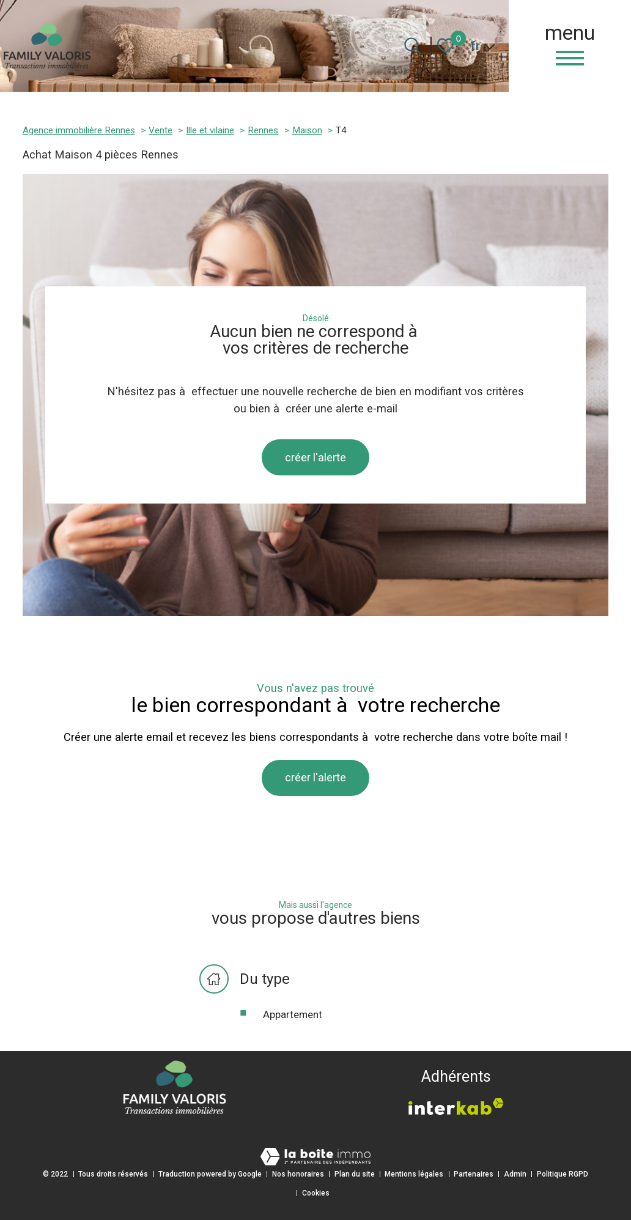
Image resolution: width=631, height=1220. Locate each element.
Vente (160, 130)
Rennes (263, 130)
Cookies (316, 1193)
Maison (307, 130)
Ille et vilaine (210, 130)
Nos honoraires (298, 1174)
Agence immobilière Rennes (79, 130)
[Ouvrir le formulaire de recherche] (412, 45)
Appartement (292, 1018)
